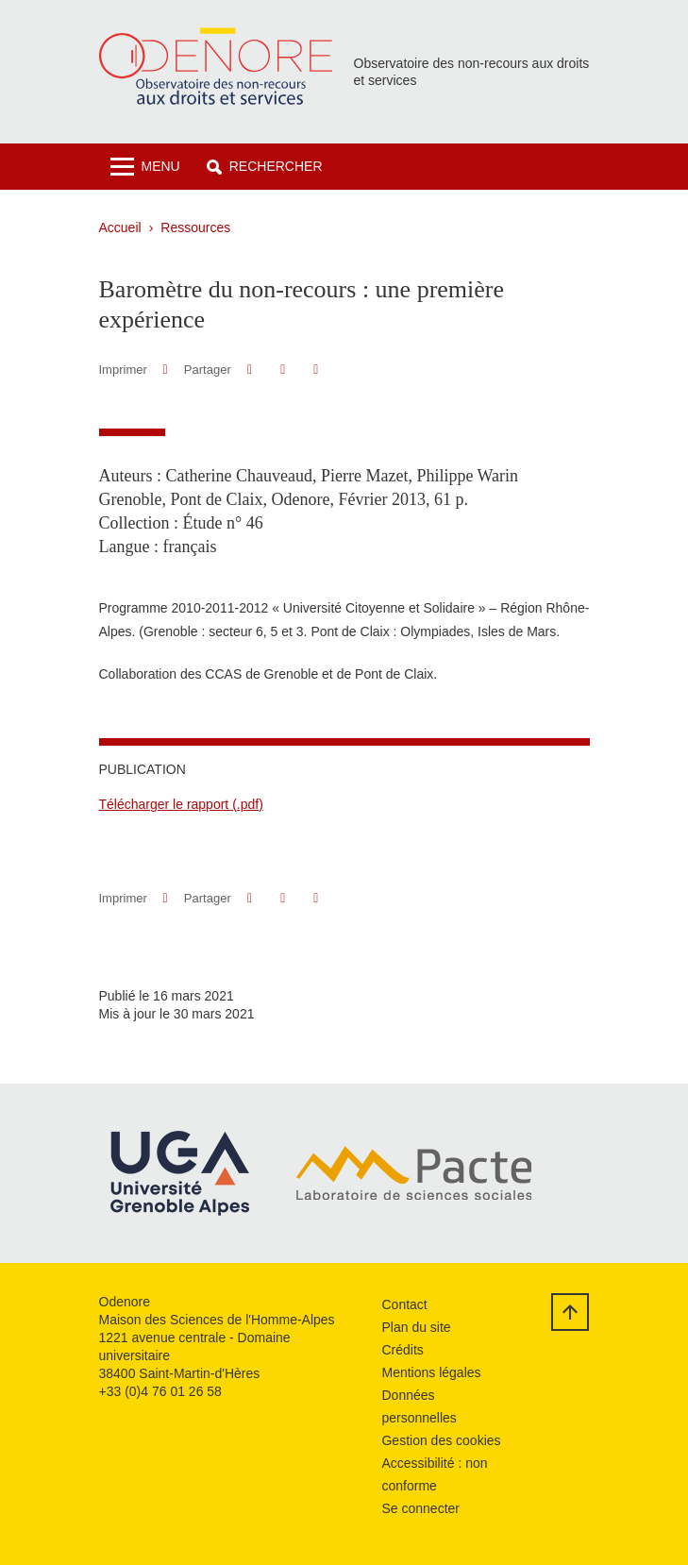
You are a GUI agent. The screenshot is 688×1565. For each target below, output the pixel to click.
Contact (404, 1304)
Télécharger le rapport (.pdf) (181, 804)
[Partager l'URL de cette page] (316, 369)
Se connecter (420, 1508)
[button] (265, 166)
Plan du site (415, 1327)
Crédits (402, 1349)
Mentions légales (430, 1372)
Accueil (120, 227)
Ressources (195, 227)
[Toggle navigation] (145, 166)
